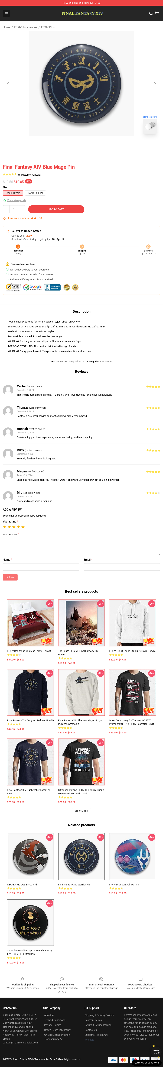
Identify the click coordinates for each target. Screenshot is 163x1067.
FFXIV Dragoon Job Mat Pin (124, 884)
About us (49, 1015)
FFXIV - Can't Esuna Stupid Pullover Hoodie (132, 651)
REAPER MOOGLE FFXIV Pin (22, 884)
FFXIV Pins (48, 27)
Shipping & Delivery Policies (99, 1015)
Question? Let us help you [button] (147, 1063)
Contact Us (91, 1030)
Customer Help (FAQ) (96, 1034)
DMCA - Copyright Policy (57, 1030)
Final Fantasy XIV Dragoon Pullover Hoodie (30, 720)
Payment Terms (93, 1020)
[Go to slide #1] (72, 144)
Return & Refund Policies (98, 1025)
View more (81, 811)
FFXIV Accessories (25, 27)
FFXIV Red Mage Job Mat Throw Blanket (29, 651)
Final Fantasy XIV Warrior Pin (74, 884)
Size (5, 187)
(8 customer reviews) (29, 174)
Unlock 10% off (156, 1051)
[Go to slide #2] (90, 144)
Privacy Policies (52, 1025)
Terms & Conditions (54, 1020)
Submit (10, 577)
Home (6, 27)
